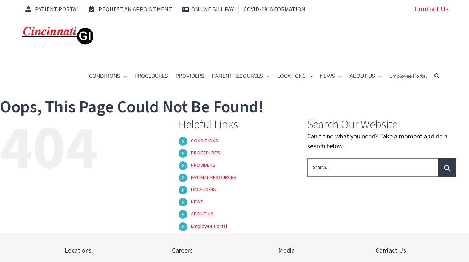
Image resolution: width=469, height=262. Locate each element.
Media (286, 250)
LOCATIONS (203, 189)
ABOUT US (202, 214)
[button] (436, 75)
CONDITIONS (204, 141)
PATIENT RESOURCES (213, 177)
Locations (78, 250)
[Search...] (372, 167)
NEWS (197, 202)
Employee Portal (209, 226)
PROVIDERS (203, 165)
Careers (182, 250)
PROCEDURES (205, 153)
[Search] (447, 167)
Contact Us (431, 9)
